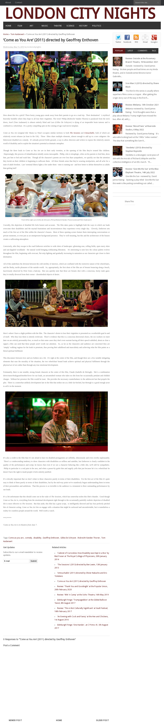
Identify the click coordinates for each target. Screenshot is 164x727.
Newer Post (15, 720)
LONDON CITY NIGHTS (80, 13)
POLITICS (96, 26)
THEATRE (58, 26)
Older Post (102, 720)
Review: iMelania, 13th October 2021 (142, 105)
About (8, 2)
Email (145, 42)
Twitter (118, 42)
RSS (136, 42)
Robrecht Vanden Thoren (89, 538)
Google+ (154, 42)
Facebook (127, 42)
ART (31, 26)
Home (5, 34)
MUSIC (45, 26)
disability (37, 538)
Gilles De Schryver (68, 538)
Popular (119, 51)
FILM (20, 26)
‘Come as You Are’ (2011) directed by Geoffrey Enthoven (81, 581)
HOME (8, 26)
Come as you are (16, 538)
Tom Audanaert (17, 34)
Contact (18, 2)
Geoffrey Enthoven (51, 538)
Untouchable (89, 133)
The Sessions (75, 133)
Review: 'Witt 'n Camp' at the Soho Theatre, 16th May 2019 (83, 595)
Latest (130, 51)
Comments (142, 51)
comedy (28, 538)
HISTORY (83, 26)
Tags (154, 51)
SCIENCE (70, 26)
